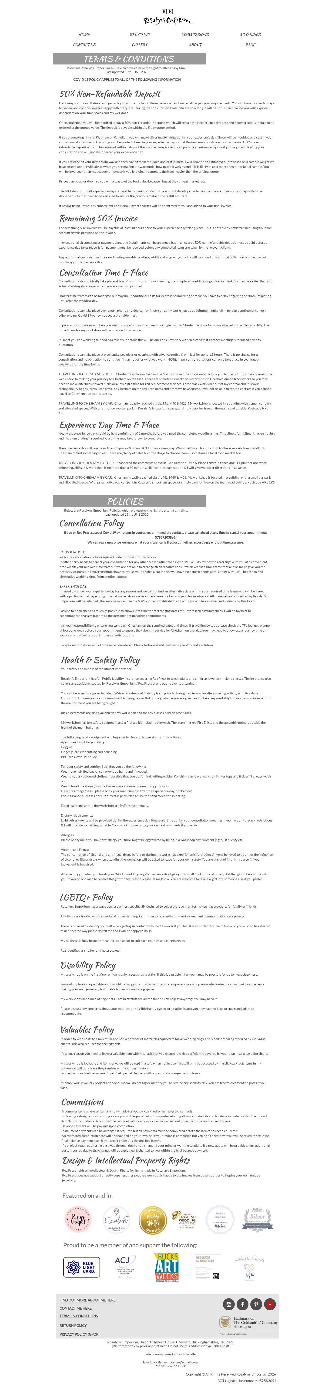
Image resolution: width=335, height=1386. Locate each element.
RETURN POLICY (73, 1325)
